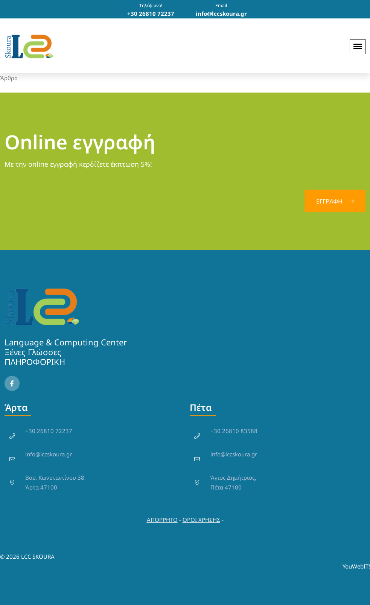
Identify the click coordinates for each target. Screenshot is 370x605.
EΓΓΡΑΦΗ (335, 201)
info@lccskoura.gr (48, 454)
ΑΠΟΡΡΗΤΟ (162, 519)
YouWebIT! (356, 566)
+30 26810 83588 (233, 431)
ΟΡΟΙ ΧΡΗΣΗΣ (201, 519)
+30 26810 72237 (48, 431)
